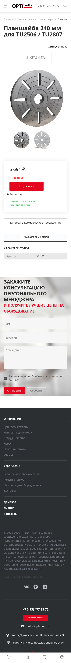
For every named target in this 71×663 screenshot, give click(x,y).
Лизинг (9, 508)
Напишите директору (18, 432)
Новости (9, 443)
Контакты (10, 514)
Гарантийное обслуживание (22, 474)
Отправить (14, 390)
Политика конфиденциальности (24, 576)
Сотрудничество (14, 438)
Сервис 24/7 (12, 466)
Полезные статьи (15, 449)
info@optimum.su (38, 626)
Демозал (10, 502)
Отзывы (9, 454)
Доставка (10, 490)
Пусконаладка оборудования (22, 485)
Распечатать (16, 194)
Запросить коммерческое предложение (36, 222)
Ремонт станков (14, 479)
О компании (12, 419)
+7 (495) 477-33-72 (47, 6)
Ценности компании (17, 427)
